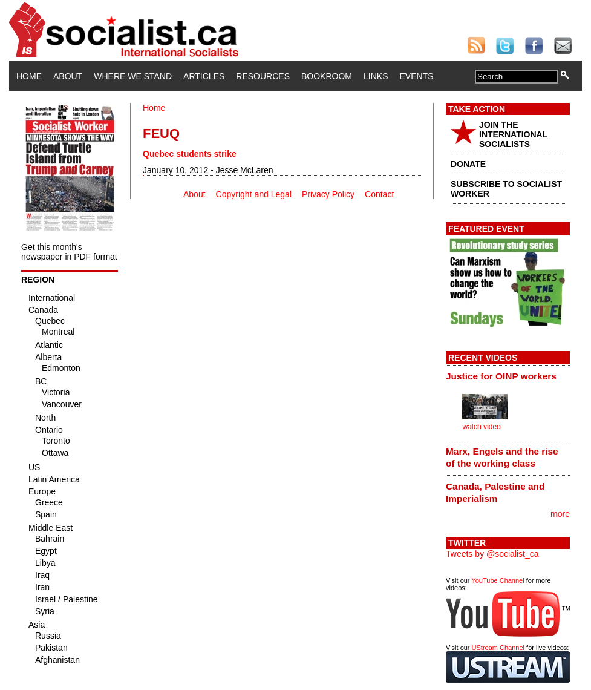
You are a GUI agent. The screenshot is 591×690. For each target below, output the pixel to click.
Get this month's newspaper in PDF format (69, 251)
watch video (481, 426)
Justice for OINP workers (501, 376)
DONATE (468, 164)
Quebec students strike (190, 154)
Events (416, 76)
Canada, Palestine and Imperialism (495, 492)
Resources (263, 76)
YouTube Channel (497, 580)
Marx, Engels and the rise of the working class (502, 457)
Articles (203, 76)
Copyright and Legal (254, 194)
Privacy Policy (328, 194)
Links (376, 76)
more (560, 514)
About (67, 76)
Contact (379, 194)
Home (29, 76)
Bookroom (326, 76)
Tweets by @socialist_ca (492, 554)
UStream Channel (498, 647)
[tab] (508, 376)
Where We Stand (133, 76)
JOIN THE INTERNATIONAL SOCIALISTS (513, 134)
